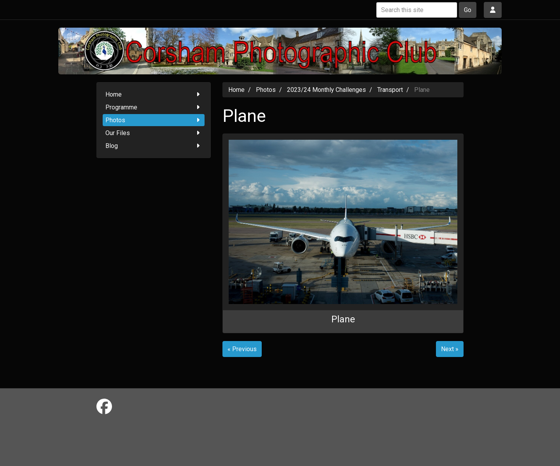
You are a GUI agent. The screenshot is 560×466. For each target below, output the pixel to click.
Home (153, 94)
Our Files (153, 132)
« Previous (242, 349)
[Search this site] (416, 10)
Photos (153, 120)
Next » (449, 349)
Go (467, 10)
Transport (390, 89)
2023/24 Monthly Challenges (326, 89)
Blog (153, 145)
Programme (153, 107)
